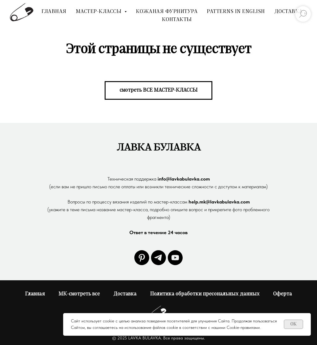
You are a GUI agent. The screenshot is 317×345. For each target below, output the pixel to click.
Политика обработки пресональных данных (204, 293)
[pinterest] (141, 257)
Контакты (177, 19)
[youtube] (175, 257)
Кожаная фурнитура (167, 11)
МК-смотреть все (79, 293)
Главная (54, 11)
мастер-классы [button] (99, 11)
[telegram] (158, 257)
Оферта (282, 293)
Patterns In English (236, 11)
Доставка (288, 11)
